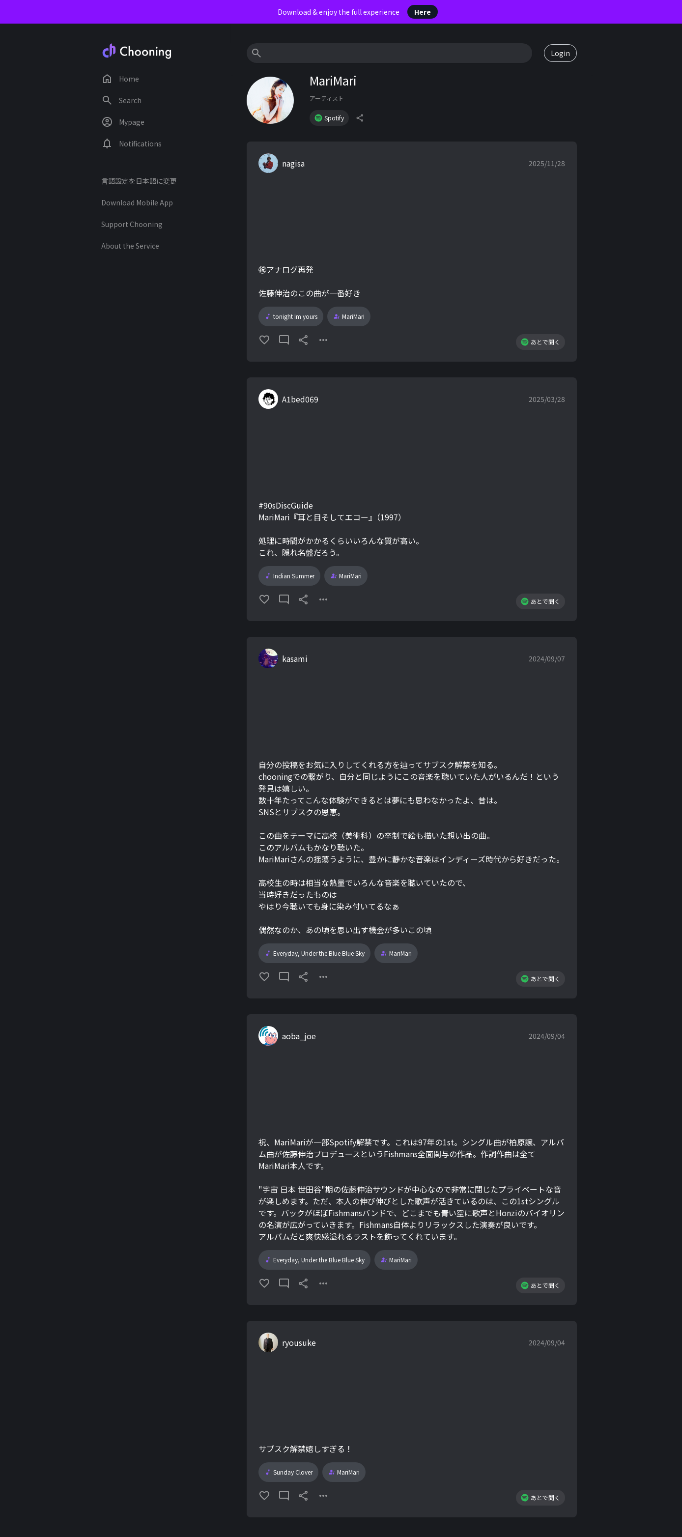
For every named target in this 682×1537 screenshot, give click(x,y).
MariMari (349, 316)
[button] (412, 252)
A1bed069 (300, 399)
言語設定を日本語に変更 (139, 181)
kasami (295, 658)
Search (121, 100)
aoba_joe (299, 1036)
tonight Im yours (290, 316)
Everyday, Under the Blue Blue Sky (314, 953)
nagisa (293, 163)
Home (120, 78)
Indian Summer (289, 576)
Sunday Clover (288, 1472)
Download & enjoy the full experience (358, 12)
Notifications (131, 143)
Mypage (122, 122)
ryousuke (299, 1342)
